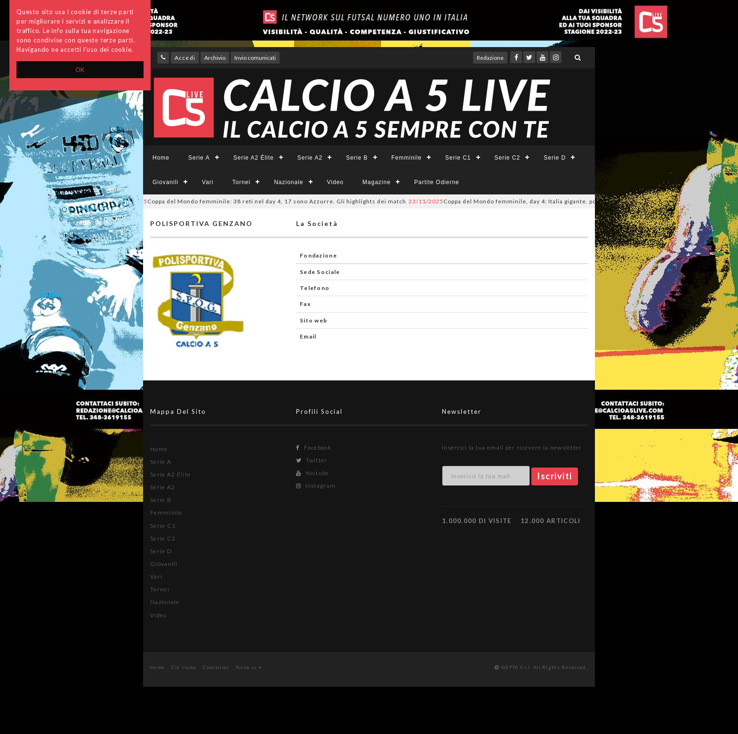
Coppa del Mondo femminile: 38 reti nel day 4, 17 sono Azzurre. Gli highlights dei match (263, 201)
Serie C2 (508, 157)
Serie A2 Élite (253, 157)
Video (335, 182)
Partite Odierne (436, 182)
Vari (207, 182)
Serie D (555, 157)
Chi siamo (184, 667)
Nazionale (288, 182)
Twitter (312, 460)
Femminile (407, 157)
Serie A (199, 157)
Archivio (214, 57)
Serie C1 (458, 157)
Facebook (313, 447)
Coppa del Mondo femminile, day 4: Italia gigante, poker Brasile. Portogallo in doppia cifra (561, 201)
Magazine (376, 182)
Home (160, 157)
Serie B (357, 157)
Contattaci (216, 667)
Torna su (249, 667)
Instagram (316, 485)
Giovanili (165, 182)
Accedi (185, 57)
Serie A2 (309, 157)
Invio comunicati (255, 57)
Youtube (312, 472)
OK (80, 69)
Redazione (490, 57)
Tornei (241, 182)
